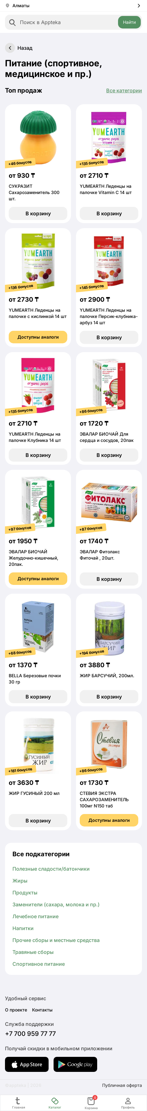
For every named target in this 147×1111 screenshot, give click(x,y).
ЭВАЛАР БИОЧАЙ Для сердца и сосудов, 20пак (107, 437)
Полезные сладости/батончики (51, 869)
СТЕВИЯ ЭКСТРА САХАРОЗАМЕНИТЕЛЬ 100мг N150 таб (104, 799)
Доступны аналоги (38, 337)
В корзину (38, 213)
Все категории (124, 90)
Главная (18, 1103)
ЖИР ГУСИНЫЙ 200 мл (34, 793)
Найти (129, 22)
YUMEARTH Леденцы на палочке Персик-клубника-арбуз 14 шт (109, 316)
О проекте (16, 1009)
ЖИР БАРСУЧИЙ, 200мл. (107, 675)
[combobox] (73, 22)
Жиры (19, 881)
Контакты (42, 1009)
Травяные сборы (33, 952)
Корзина (91, 1103)
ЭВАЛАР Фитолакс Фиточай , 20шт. (100, 555)
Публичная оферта (122, 1085)
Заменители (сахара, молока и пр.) (56, 904)
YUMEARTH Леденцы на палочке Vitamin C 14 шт (106, 189)
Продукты (24, 892)
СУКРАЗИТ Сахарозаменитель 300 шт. (34, 192)
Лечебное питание (35, 916)
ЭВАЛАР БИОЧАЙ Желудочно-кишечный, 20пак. (33, 558)
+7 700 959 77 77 (30, 1033)
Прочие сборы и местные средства (56, 940)
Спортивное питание (38, 964)
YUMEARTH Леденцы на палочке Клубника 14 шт (35, 437)
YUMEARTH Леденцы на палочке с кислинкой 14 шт (38, 313)
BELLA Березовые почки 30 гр (35, 678)
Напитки (23, 928)
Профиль (128, 1103)
